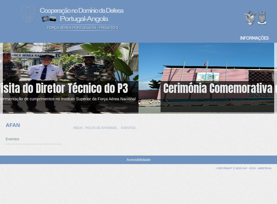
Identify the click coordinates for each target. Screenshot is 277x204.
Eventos (12, 139)
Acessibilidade (138, 160)
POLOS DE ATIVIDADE (101, 127)
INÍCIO (78, 127)
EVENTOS (128, 127)
